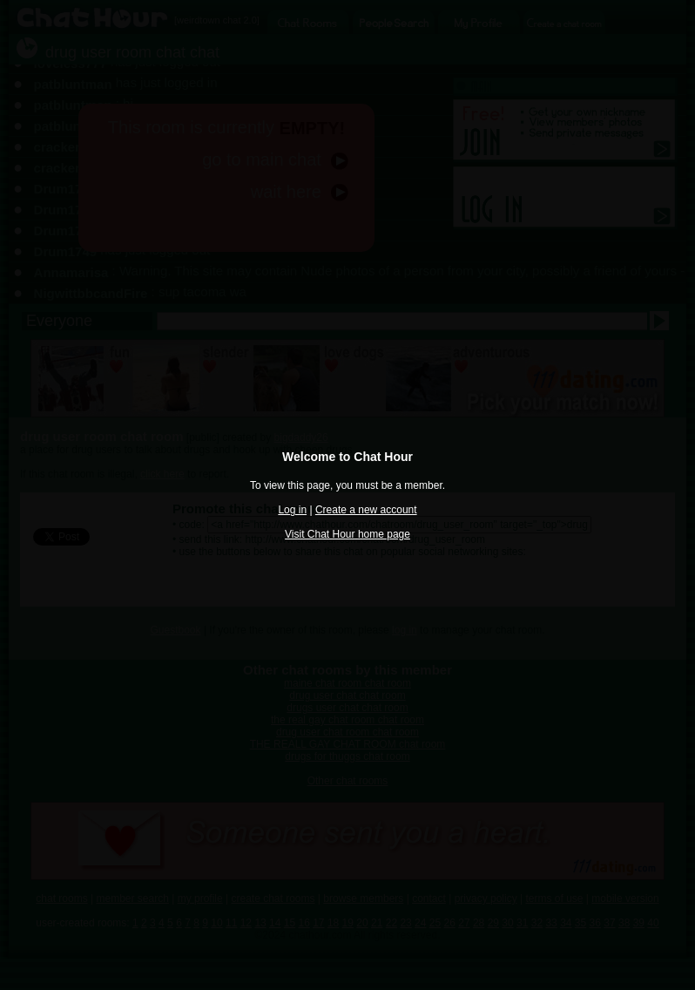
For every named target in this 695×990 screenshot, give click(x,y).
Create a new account (366, 510)
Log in (292, 510)
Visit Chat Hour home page (347, 534)
